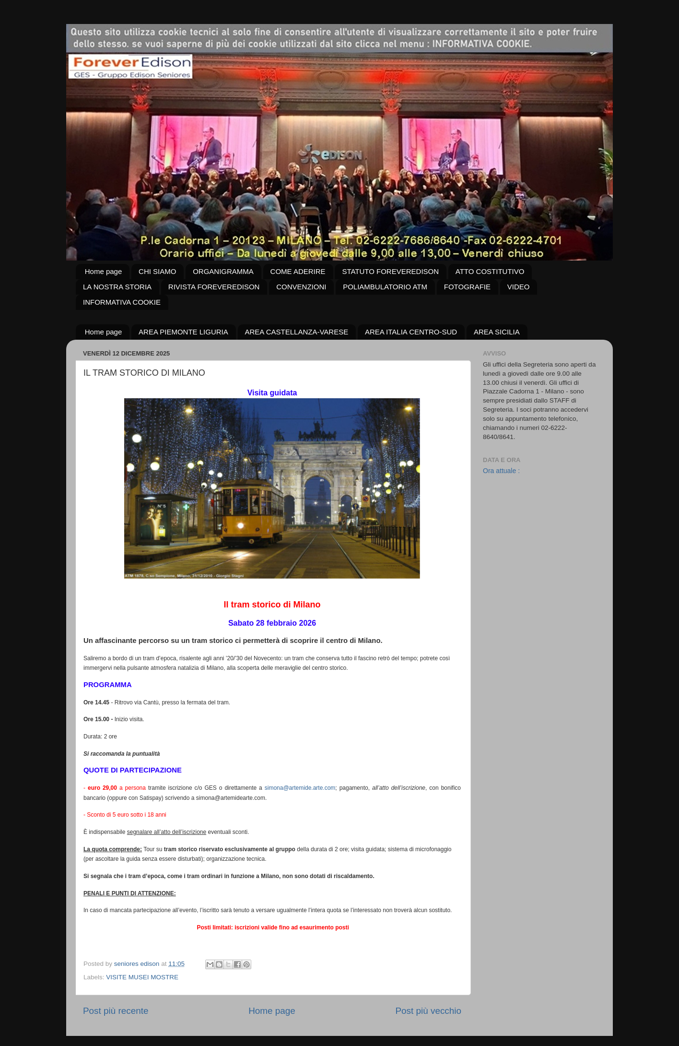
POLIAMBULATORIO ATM (385, 287)
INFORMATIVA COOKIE (122, 302)
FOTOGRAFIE (467, 287)
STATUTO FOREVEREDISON (390, 271)
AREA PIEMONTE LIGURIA (183, 332)
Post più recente (116, 1011)
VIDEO (518, 287)
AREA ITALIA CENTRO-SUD (411, 332)
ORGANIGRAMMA (223, 271)
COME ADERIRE (298, 271)
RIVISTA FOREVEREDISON (214, 287)
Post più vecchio (428, 1011)
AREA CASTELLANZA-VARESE (297, 332)
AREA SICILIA (497, 332)
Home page (103, 271)
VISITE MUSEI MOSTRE (142, 977)
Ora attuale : (501, 471)
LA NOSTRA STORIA (117, 287)
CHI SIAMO (157, 271)
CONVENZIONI (301, 287)
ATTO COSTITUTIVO (490, 271)
